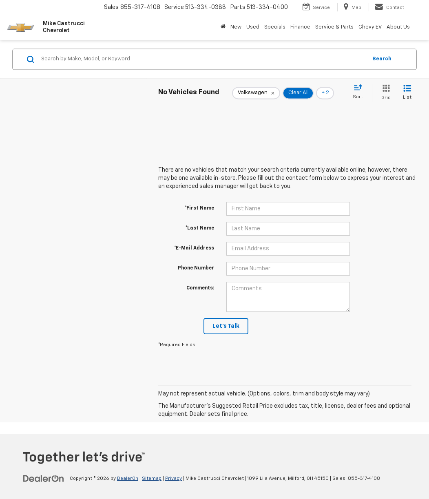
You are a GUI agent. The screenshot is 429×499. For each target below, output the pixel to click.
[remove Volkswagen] (256, 93)
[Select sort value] (360, 92)
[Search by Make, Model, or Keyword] (202, 59)
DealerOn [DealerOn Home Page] (127, 478)
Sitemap (151, 478)
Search (381, 59)
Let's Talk (225, 326)
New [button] (235, 27)
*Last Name (200, 228)
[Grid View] (384, 93)
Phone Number (196, 268)
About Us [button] (398, 27)
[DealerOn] (43, 478)
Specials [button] (274, 27)
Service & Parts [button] (334, 27)
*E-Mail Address (194, 248)
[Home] (223, 27)
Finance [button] (300, 27)
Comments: (200, 288)
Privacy (173, 478)
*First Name (199, 208)
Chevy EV (370, 27)
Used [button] (252, 27)
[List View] (407, 93)
